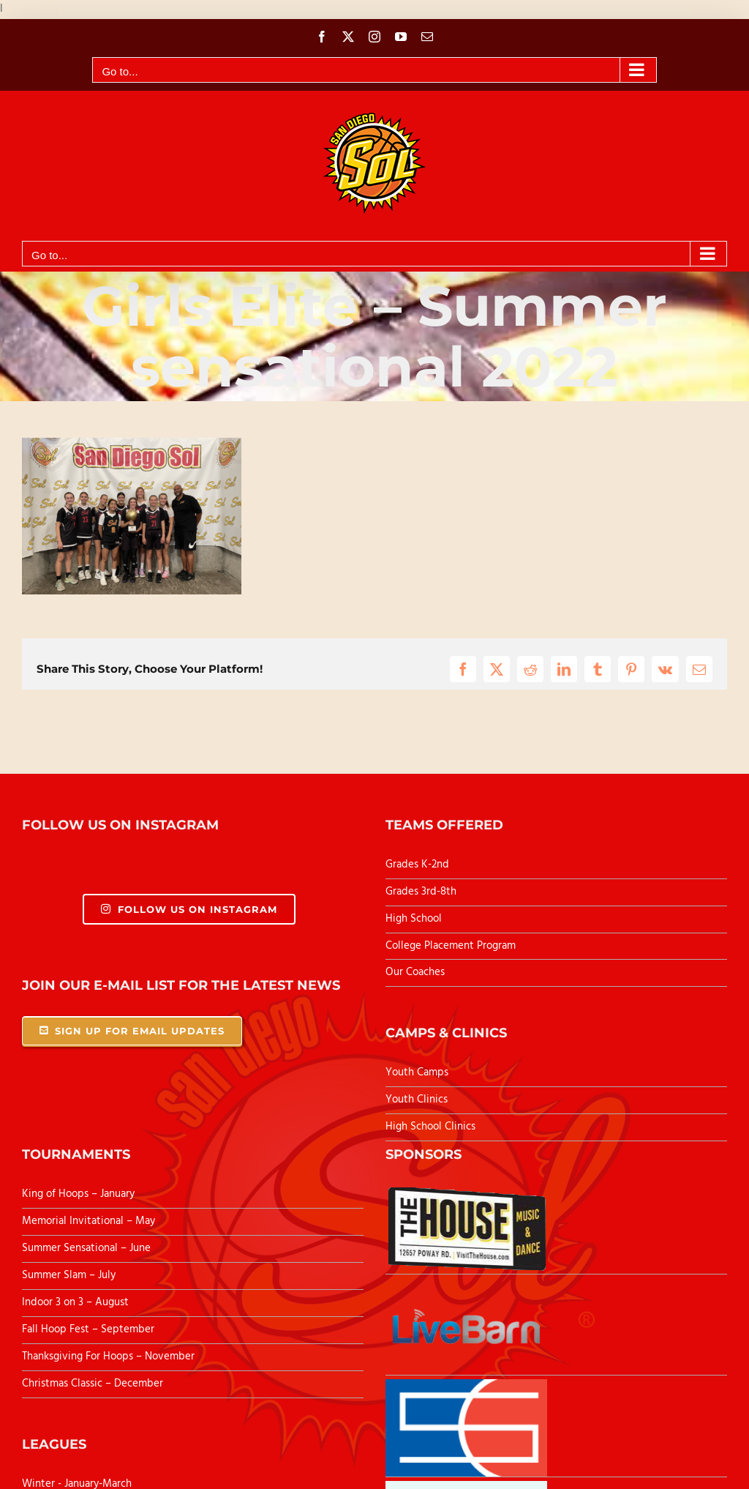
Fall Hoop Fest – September (89, 1329)
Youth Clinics (416, 1099)
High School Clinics (430, 1126)
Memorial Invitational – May (88, 1221)
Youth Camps (416, 1072)
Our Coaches (415, 972)
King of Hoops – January (78, 1194)
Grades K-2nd (417, 864)
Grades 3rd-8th (420, 891)
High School (413, 919)
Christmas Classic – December (92, 1383)
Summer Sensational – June (88, 1248)
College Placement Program (450, 946)
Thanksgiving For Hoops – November (108, 1356)
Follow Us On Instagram (189, 909)
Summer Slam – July (70, 1275)
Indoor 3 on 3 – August (75, 1302)
